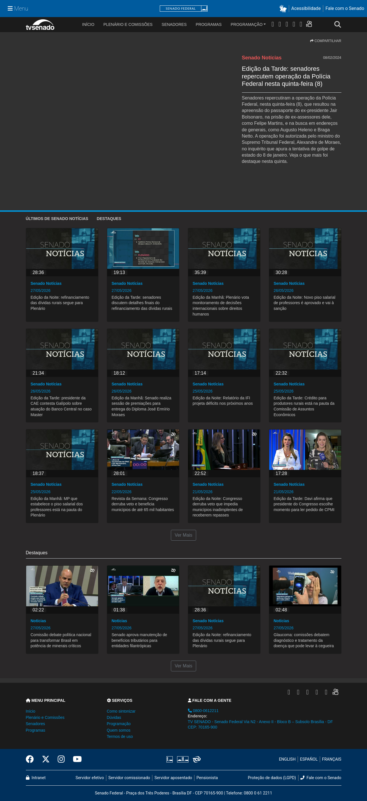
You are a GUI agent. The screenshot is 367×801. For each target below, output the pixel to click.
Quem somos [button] (118, 730)
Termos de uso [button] (120, 736)
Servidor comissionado (129, 777)
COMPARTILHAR (325, 41)
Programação (247, 24)
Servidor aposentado (173, 777)
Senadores (174, 24)
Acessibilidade (306, 8)
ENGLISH (287, 759)
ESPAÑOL (309, 759)
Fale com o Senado (344, 8)
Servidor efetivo (90, 777)
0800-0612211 (203, 710)
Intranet (36, 777)
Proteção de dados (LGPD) (272, 777)
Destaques (109, 218)
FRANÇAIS (331, 759)
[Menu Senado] (18, 8)
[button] (284, 9)
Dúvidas (114, 717)
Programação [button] (119, 723)
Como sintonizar (121, 711)
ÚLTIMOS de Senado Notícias (57, 218)
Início (30, 711)
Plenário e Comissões (128, 24)
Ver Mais (183, 535)
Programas (209, 24)
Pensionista (207, 777)
